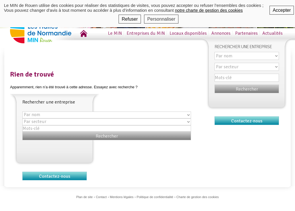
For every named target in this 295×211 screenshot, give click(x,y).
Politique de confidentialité (155, 197)
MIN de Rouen (48, 28)
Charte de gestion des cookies (197, 197)
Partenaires (246, 33)
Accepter (282, 10)
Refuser (130, 19)
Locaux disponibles (188, 33)
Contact (101, 197)
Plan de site (84, 197)
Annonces (221, 33)
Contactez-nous (54, 176)
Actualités (272, 33)
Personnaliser (161, 19)
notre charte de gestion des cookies (209, 10)
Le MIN (115, 33)
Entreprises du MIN (146, 33)
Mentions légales (122, 197)
